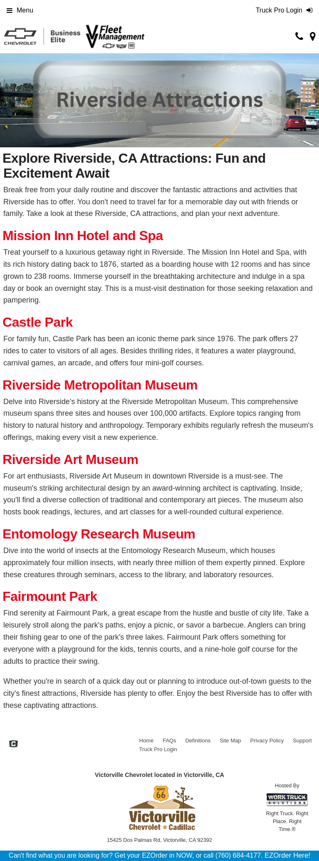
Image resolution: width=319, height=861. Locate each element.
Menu (20, 10)
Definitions (198, 740)
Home (146, 740)
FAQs (170, 740)
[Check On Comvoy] (13, 744)
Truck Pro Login (158, 749)
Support (302, 740)
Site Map (230, 740)
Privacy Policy (267, 740)
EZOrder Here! (287, 855)
